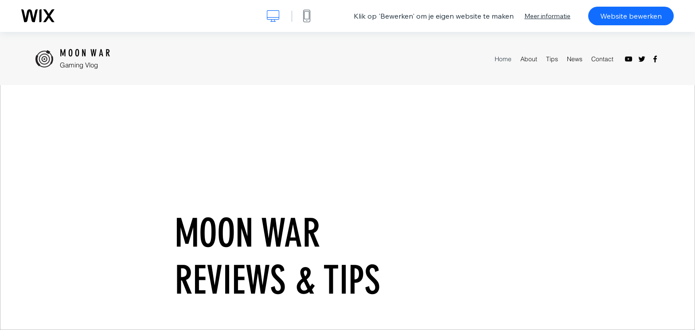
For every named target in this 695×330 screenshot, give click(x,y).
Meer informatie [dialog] (547, 16)
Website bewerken (631, 16)
